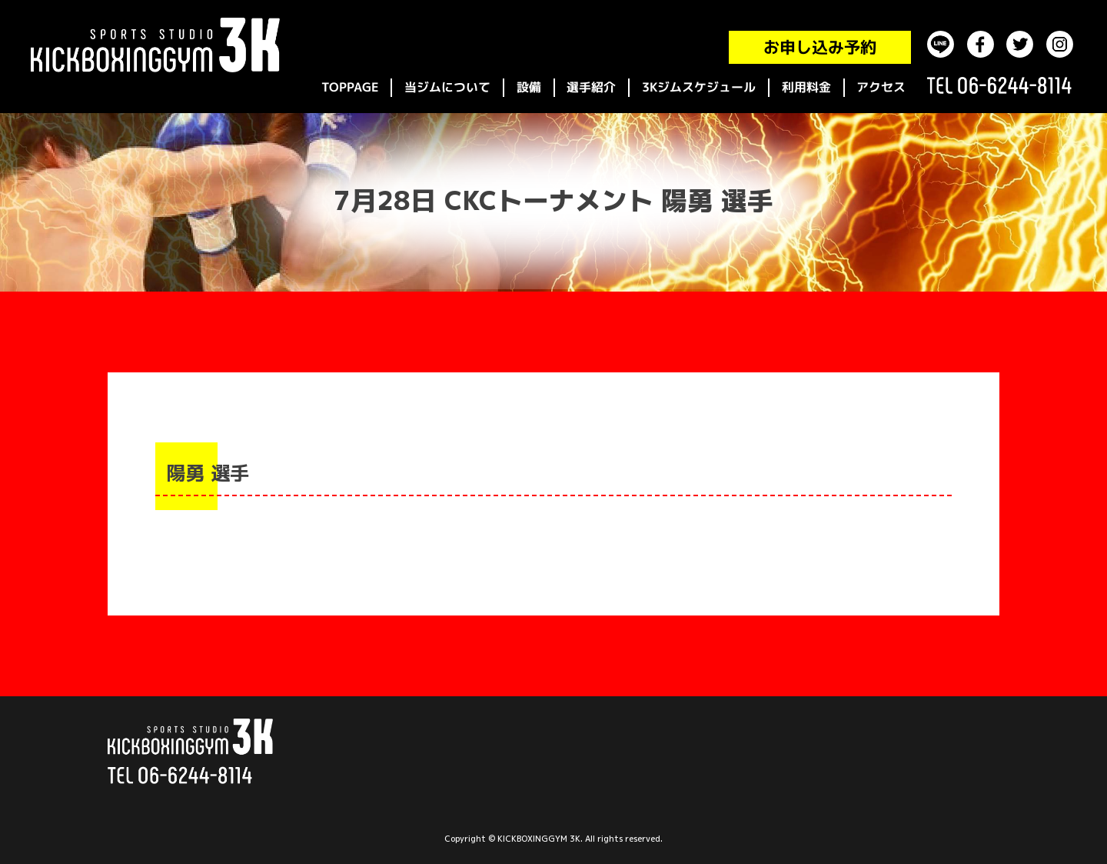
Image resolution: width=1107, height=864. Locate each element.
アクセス (881, 86)
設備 (529, 86)
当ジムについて (447, 86)
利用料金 (806, 86)
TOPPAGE (349, 86)
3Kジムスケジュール (699, 86)
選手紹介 (591, 86)
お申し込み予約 (819, 46)
